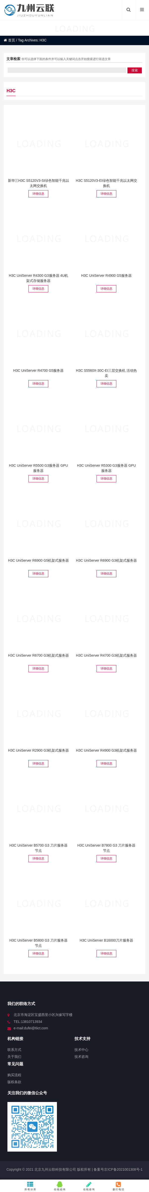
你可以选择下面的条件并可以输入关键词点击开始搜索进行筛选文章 (66, 59)
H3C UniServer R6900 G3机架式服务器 (106, 560)
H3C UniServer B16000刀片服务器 (106, 940)
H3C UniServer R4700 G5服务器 (38, 370)
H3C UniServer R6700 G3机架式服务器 (38, 655)
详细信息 (38, 193)
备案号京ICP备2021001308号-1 (118, 1169)
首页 (9, 40)
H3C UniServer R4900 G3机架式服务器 (106, 750)
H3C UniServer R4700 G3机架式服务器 (106, 655)
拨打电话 (118, 1186)
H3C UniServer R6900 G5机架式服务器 (38, 560)
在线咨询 (60, 1186)
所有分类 (30, 1186)
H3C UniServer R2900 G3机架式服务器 (38, 750)
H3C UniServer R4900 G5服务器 (106, 275)
